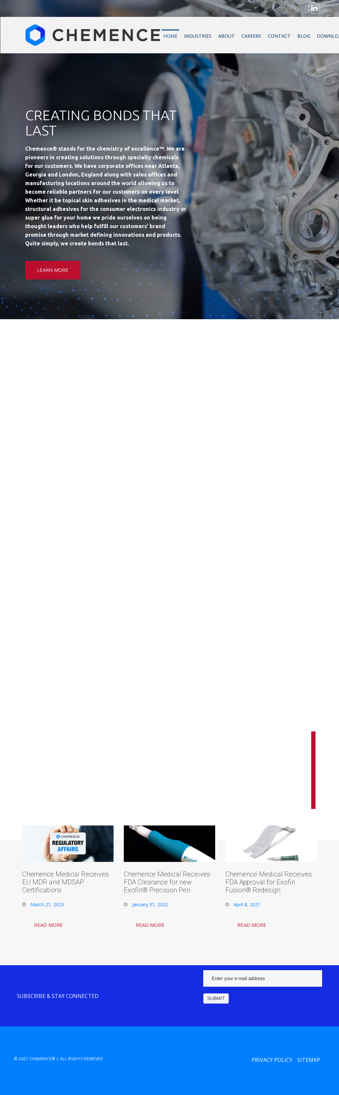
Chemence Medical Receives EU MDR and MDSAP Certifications (65, 882)
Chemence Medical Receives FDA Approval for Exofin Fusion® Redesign (268, 882)
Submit (216, 998)
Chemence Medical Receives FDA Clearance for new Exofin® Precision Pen (167, 882)
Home (170, 35)
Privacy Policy (272, 1060)
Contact (278, 35)
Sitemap (308, 1060)
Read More (48, 924)
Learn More (53, 270)
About (226, 35)
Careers (251, 35)
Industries (197, 35)
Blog (303, 35)
